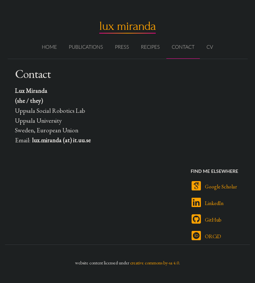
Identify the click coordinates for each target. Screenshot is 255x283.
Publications (86, 47)
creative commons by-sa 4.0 (154, 263)
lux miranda (127, 26)
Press (122, 47)
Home (49, 47)
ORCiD (213, 236)
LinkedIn (214, 203)
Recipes (150, 47)
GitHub (213, 219)
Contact (183, 47)
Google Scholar (221, 186)
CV (210, 47)
